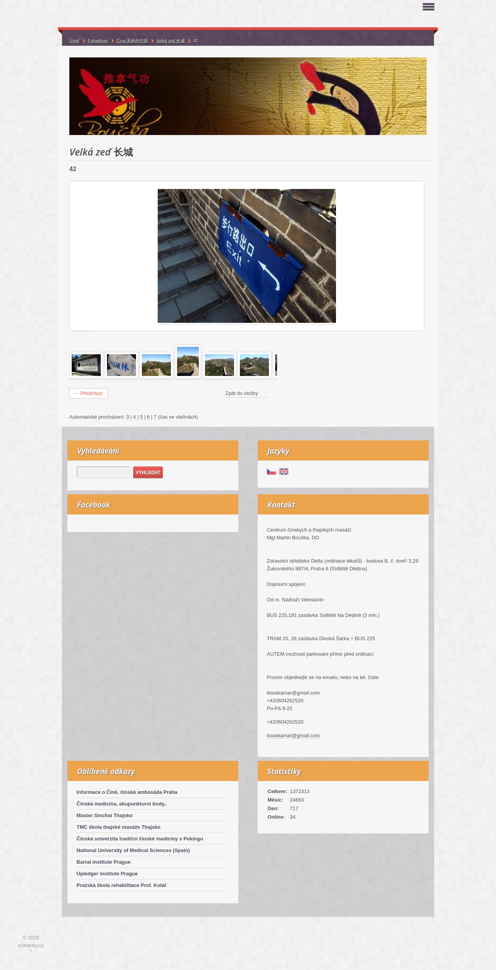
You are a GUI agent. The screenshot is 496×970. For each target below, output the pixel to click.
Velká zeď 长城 (171, 40)
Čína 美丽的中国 (132, 40)
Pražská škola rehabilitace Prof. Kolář (122, 885)
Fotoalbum (98, 40)
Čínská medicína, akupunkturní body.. (122, 804)
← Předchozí (88, 393)
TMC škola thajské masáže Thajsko (119, 827)
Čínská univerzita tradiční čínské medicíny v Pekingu (140, 839)
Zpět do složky (242, 393)
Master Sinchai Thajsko (105, 815)
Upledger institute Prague (107, 873)
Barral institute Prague (104, 862)
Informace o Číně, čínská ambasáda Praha (127, 792)
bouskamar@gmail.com (293, 735)
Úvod (74, 40)
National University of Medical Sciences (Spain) (133, 850)
